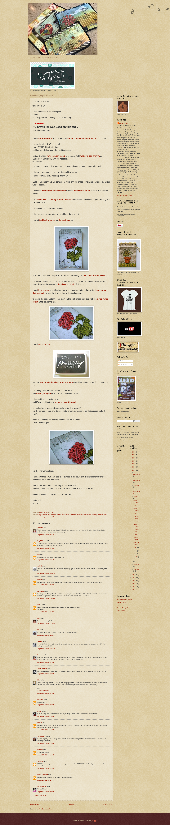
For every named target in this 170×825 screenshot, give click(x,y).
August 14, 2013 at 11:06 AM (46, 598)
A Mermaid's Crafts (43, 690)
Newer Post (35, 804)
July (135, 548)
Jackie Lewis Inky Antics (124, 599)
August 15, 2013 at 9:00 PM (46, 792)
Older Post (108, 804)
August (136, 496)
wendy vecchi (123, 123)
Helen (39, 711)
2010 (134, 581)
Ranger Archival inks (43, 515)
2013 (134, 470)
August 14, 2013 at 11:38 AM (46, 623)
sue (38, 554)
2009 (134, 584)
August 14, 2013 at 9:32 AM (45, 535)
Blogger (94, 821)
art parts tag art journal (65, 402)
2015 (134, 464)
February (136, 564)
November (136, 480)
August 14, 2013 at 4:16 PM (46, 716)
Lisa (38, 680)
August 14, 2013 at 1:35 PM (46, 674)
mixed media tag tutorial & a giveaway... (136, 530)
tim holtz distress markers (59, 515)
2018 (134, 455)
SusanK (40, 641)
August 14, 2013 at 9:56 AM (45, 560)
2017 (134, 458)
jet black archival (47, 220)
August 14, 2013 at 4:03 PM (46, 705)
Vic (38, 630)
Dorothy (40, 749)
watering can (44, 344)
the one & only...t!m (123, 608)
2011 (134, 578)
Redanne (40, 655)
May (135, 554)
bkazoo (39, 722)
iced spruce (43, 290)
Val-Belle (40, 527)
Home (71, 804)
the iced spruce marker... (94, 275)
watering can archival (90, 156)
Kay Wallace (41, 541)
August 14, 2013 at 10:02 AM (46, 573)
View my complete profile (124, 195)
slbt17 (39, 604)
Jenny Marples (42, 668)
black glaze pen (43, 393)
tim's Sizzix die (45, 138)
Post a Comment (40, 796)
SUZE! (119, 605)
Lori (38, 618)
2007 (134, 590)
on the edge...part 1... (136, 511)
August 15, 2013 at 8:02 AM (45, 768)
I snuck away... (136, 538)
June (135, 551)
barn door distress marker (54, 191)
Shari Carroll (121, 610)
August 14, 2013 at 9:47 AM (45, 548)
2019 (134, 452)
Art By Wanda (42, 786)
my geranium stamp (56, 156)
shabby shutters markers (61, 199)
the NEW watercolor (76, 138)
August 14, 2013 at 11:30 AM (46, 612)
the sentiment (64, 220)
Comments (122, 364)
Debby (39, 579)
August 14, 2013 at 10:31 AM (46, 585)
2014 (134, 467)
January (136, 569)
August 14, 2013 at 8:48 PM (46, 743)
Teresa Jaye (41, 736)
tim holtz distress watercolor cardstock (79, 515)
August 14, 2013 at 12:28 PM (46, 635)
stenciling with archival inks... (136, 519)
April (135, 557)
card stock (91, 138)
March (136, 560)
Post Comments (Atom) (46, 809)
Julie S (39, 566)
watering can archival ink (99, 515)
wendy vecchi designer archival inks (44, 517)
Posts (120, 361)
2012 (134, 575)
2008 (134, 587)
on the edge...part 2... (136, 503)
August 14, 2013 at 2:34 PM (46, 693)
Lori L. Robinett (42, 775)
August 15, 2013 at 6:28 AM (45, 755)
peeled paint (41, 199)
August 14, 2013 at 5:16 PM (46, 730)
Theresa (40, 761)
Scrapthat (40, 591)
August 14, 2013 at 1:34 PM (46, 662)
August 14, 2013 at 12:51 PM (46, 649)
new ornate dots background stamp (56, 382)
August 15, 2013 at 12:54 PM (46, 780)
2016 (134, 461)
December (136, 474)
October (136, 485)
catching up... (136, 543)
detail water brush (82, 191)
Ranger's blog (121, 602)
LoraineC (40, 699)
